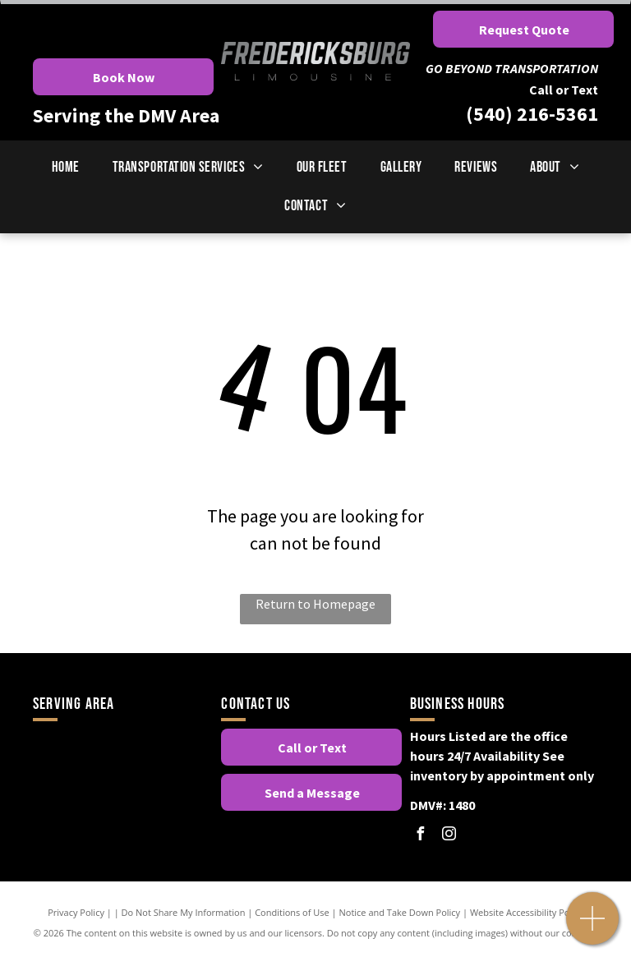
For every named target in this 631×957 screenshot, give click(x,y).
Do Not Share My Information (184, 912)
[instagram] (449, 836)
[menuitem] (65, 167)
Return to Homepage (315, 604)
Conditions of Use (292, 912)
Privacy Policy (76, 912)
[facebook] (420, 836)
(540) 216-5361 (532, 114)
